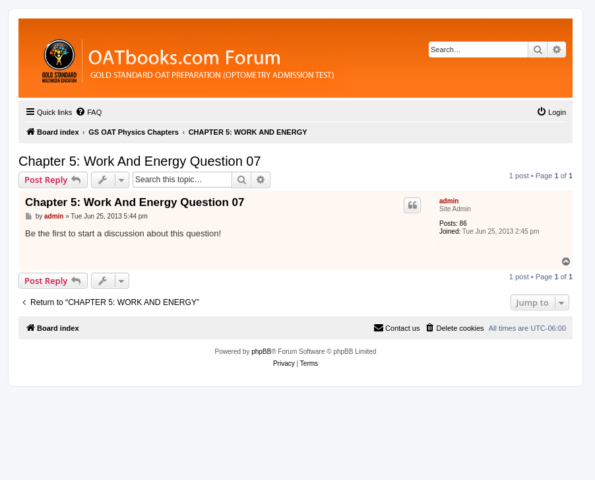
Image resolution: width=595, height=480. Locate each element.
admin (448, 201)
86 (463, 223)
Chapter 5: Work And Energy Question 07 (139, 161)
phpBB (261, 351)
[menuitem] (88, 112)
